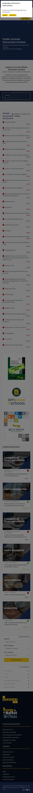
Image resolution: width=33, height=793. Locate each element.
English (5, 15)
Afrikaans (13, 15)
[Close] (30, 3)
